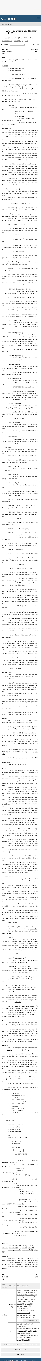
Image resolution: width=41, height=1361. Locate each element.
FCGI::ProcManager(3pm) (26, 1317)
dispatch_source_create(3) (26, 1297)
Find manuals (20, 1350)
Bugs (21, 41)
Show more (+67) (31, 1320)
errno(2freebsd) (22, 1299)
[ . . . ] (26, 41)
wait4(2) (11, 991)
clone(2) (34, 887)
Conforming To (7, 41)
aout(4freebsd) (28, 1290)
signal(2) (23, 1248)
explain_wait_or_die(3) (25, 1310)
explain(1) (20, 1304)
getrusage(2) (10, 1016)
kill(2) (32, 1246)
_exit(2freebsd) (22, 1301)
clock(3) (24, 1292)
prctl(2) (26, 1333)
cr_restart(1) (21, 1295)
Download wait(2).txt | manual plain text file (20, 1345)
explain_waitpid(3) (23, 1313)
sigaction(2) (12, 178)
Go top (20, 1354)
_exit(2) (16, 326)
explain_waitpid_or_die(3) (26, 1315)
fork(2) (9, 1050)
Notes (16, 41)
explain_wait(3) (22, 1308)
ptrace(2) (26, 276)
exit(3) (31, 324)
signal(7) (20, 1340)
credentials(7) (27, 1250)
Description (13, 38)
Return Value (24, 38)
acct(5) (19, 1290)
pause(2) (33, 1060)
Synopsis (5, 38)
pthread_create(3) (13, 893)
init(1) (6, 804)
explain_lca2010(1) (23, 1306)
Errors (32, 38)
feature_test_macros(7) (13, 101)
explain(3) (28, 1304)
